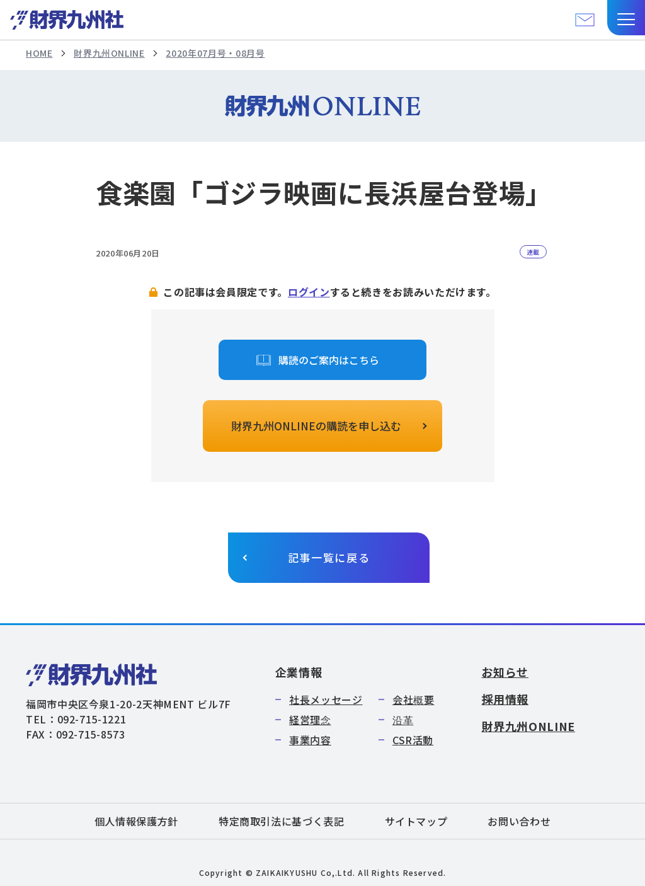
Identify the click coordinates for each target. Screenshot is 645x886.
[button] (626, 17)
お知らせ (504, 672)
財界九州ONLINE (109, 53)
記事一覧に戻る (329, 557)
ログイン (309, 291)
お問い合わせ (519, 821)
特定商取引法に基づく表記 (282, 821)
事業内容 (310, 739)
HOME (39, 53)
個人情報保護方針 (136, 821)
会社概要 (413, 699)
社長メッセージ (325, 699)
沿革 (402, 719)
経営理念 (310, 719)
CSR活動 (412, 739)
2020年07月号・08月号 (215, 53)
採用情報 (504, 699)
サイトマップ (416, 821)
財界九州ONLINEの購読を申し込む (316, 426)
